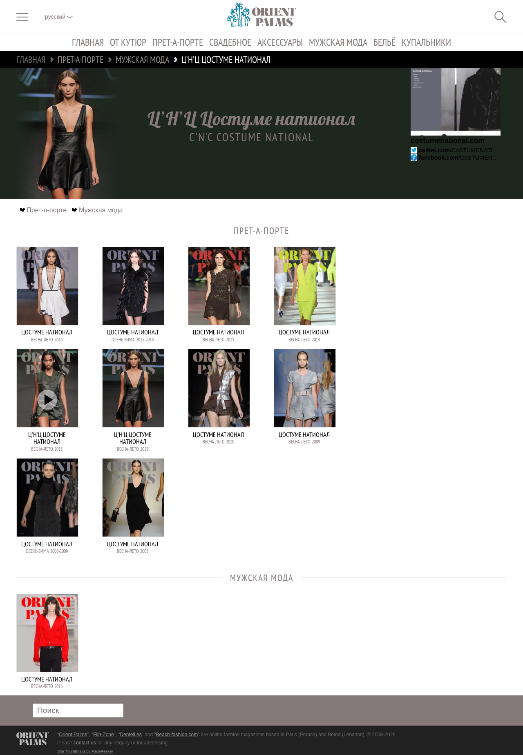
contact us (85, 743)
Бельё (384, 42)
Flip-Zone (103, 734)
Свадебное (230, 42)
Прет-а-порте (177, 42)
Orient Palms (73, 734)
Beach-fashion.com (177, 734)
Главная (88, 42)
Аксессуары (280, 42)
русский (59, 16)
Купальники (426, 42)
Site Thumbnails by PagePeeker (85, 751)
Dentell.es (130, 734)
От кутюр (128, 42)
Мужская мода (338, 42)
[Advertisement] (449, 302)
